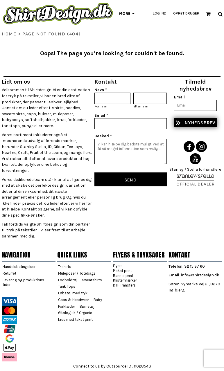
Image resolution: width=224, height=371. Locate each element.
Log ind (159, 13)
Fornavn (100, 106)
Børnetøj (87, 306)
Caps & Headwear (73, 300)
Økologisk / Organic (75, 313)
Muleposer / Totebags (77, 273)
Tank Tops (66, 286)
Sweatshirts (92, 280)
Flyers (118, 266)
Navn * (100, 89)
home (9, 34)
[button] (208, 14)
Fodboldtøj (67, 280)
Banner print (123, 275)
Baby (98, 300)
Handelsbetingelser (19, 266)
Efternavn (140, 106)
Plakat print (122, 271)
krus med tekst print (75, 319)
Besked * (103, 136)
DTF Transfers (124, 285)
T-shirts (64, 266)
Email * (101, 115)
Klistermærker (125, 280)
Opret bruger (186, 13)
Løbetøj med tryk (72, 293)
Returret (9, 273)
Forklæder (66, 306)
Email (179, 97)
